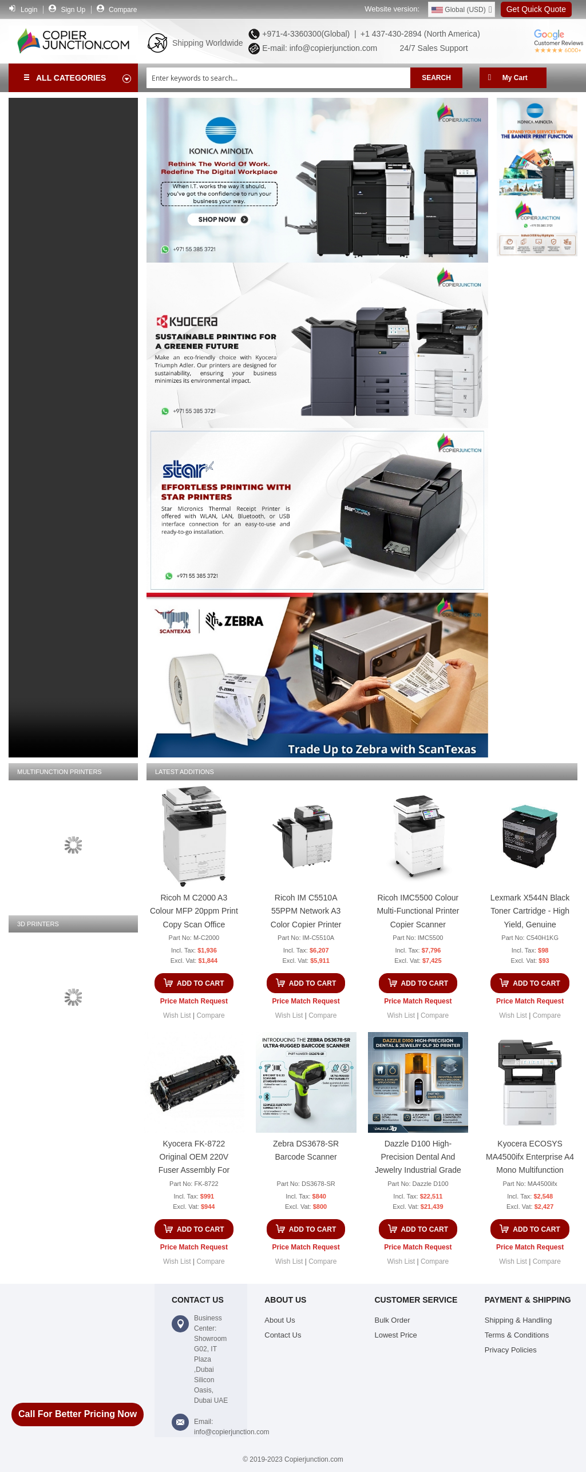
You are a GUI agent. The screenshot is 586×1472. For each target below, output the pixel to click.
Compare (123, 10)
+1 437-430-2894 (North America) (419, 33)
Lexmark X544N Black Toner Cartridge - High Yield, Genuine (530, 911)
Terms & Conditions (517, 1335)
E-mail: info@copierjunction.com (317, 48)
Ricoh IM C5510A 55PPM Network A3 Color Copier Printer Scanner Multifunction (306, 913)
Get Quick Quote (536, 9)
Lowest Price (396, 1335)
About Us (279, 1320)
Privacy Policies (511, 1350)
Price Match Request (194, 1001)
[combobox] (278, 78)
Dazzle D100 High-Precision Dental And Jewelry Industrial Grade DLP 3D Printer (418, 1159)
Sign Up (73, 10)
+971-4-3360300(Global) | (307, 33)
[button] (177, 1015)
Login (29, 10)
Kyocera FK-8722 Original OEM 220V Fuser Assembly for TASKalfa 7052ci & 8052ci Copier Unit (194, 1159)
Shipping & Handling (518, 1320)
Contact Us (282, 1335)
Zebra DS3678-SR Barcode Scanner (306, 1150)
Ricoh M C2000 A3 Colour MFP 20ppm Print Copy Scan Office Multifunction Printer (194, 913)
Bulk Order (392, 1320)
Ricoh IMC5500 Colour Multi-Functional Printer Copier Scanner (418, 911)
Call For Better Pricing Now (77, 1414)
